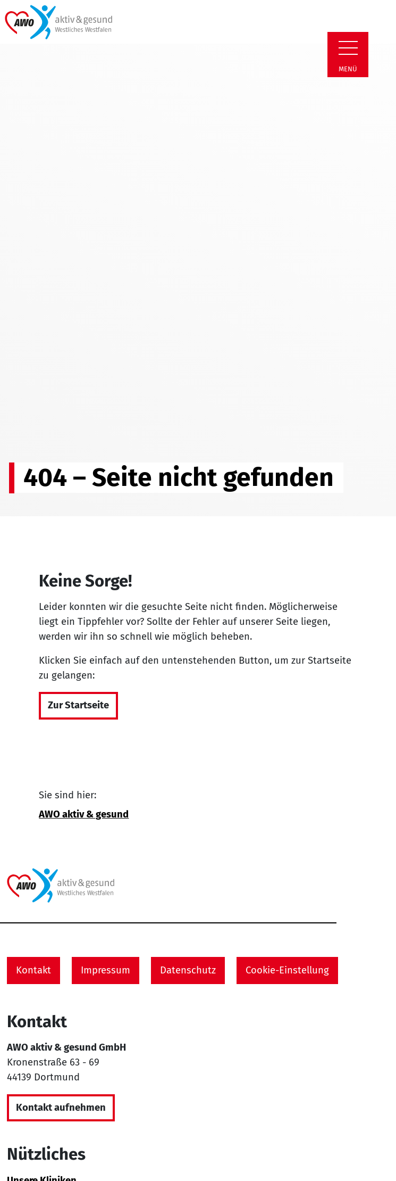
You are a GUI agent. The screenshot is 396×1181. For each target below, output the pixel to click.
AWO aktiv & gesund (84, 814)
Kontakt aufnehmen (61, 1107)
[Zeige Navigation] (348, 48)
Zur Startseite (78, 705)
